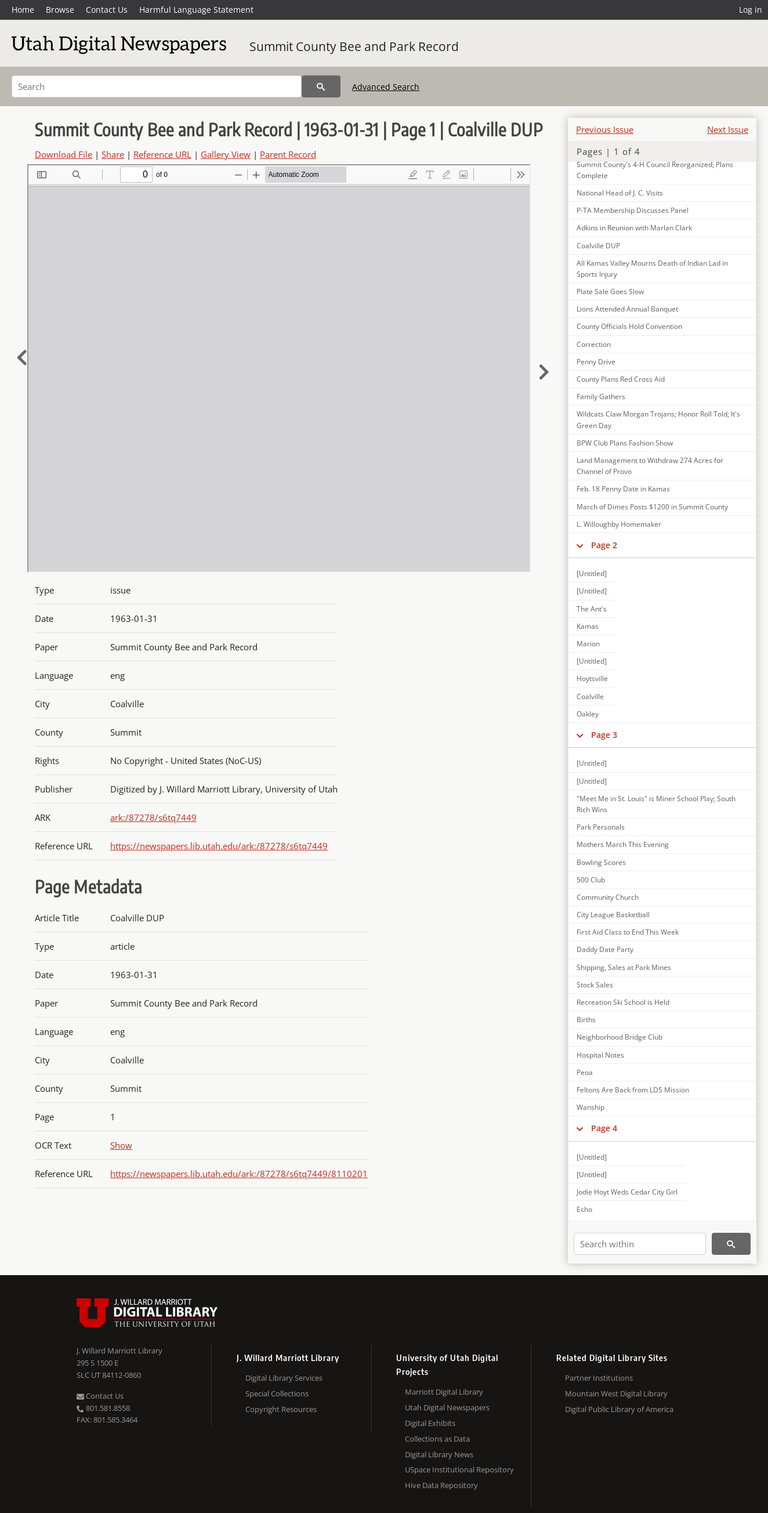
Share (113, 154)
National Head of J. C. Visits (620, 193)
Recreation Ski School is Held (623, 1002)
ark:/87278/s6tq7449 (153, 817)
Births (586, 1020)
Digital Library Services (284, 1378)
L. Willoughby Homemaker (619, 524)
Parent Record (288, 154)
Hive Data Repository (441, 1485)
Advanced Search (385, 86)
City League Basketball (613, 915)
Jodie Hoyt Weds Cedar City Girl (627, 1192)
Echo (584, 1209)
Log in (750, 9)
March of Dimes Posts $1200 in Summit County (652, 507)
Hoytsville (592, 678)
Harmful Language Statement (196, 9)
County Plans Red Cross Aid (621, 379)
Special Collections (277, 1393)
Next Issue (727, 129)
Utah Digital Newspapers (447, 1407)
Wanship (590, 1107)
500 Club (591, 880)
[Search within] (640, 1244)
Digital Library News (439, 1454)
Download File (63, 154)
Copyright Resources (281, 1409)
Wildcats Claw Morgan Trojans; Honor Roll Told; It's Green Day (658, 419)
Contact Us (107, 9)
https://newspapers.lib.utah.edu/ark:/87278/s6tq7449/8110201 (239, 1173)
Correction (594, 344)
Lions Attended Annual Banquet (627, 309)
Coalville (590, 696)
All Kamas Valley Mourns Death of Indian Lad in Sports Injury (652, 268)
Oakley (588, 714)
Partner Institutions (599, 1378)
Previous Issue (604, 129)
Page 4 (604, 1128)
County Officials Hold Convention (629, 326)
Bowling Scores (601, 862)
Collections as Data (437, 1439)
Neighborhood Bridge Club (619, 1037)
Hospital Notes (600, 1055)
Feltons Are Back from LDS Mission (633, 1090)
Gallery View (226, 154)
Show (121, 1145)
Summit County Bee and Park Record (354, 46)
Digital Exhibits (430, 1423)
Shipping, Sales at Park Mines (624, 967)
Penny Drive (596, 362)
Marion (588, 644)
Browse (60, 9)
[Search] (157, 86)
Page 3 (604, 734)
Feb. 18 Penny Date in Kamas (623, 489)
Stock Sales (595, 985)
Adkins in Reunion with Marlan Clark (634, 228)
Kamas (588, 626)
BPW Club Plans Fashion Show (625, 443)
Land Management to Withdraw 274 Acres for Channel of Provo (650, 465)
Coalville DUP (598, 246)
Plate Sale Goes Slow (610, 291)
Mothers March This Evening (623, 844)
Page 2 (604, 545)
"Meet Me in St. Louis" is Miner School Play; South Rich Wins (656, 804)
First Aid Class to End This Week (628, 932)
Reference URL (162, 154)
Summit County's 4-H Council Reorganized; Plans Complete (655, 170)
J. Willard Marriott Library (119, 1350)
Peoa (585, 1072)
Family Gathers (601, 396)
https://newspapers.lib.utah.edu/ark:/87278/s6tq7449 (219, 846)
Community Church (608, 897)
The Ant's (592, 609)
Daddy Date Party (605, 949)
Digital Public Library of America (619, 1409)
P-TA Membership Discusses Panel (633, 210)
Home (23, 9)
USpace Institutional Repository (459, 1469)
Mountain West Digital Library (616, 1393)
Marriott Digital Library (444, 1392)
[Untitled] (592, 573)
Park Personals (601, 827)
